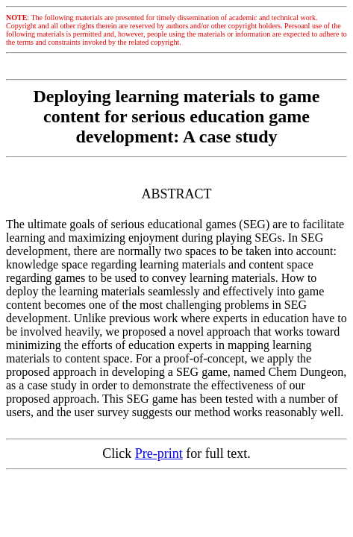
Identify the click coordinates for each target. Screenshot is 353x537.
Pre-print (159, 453)
